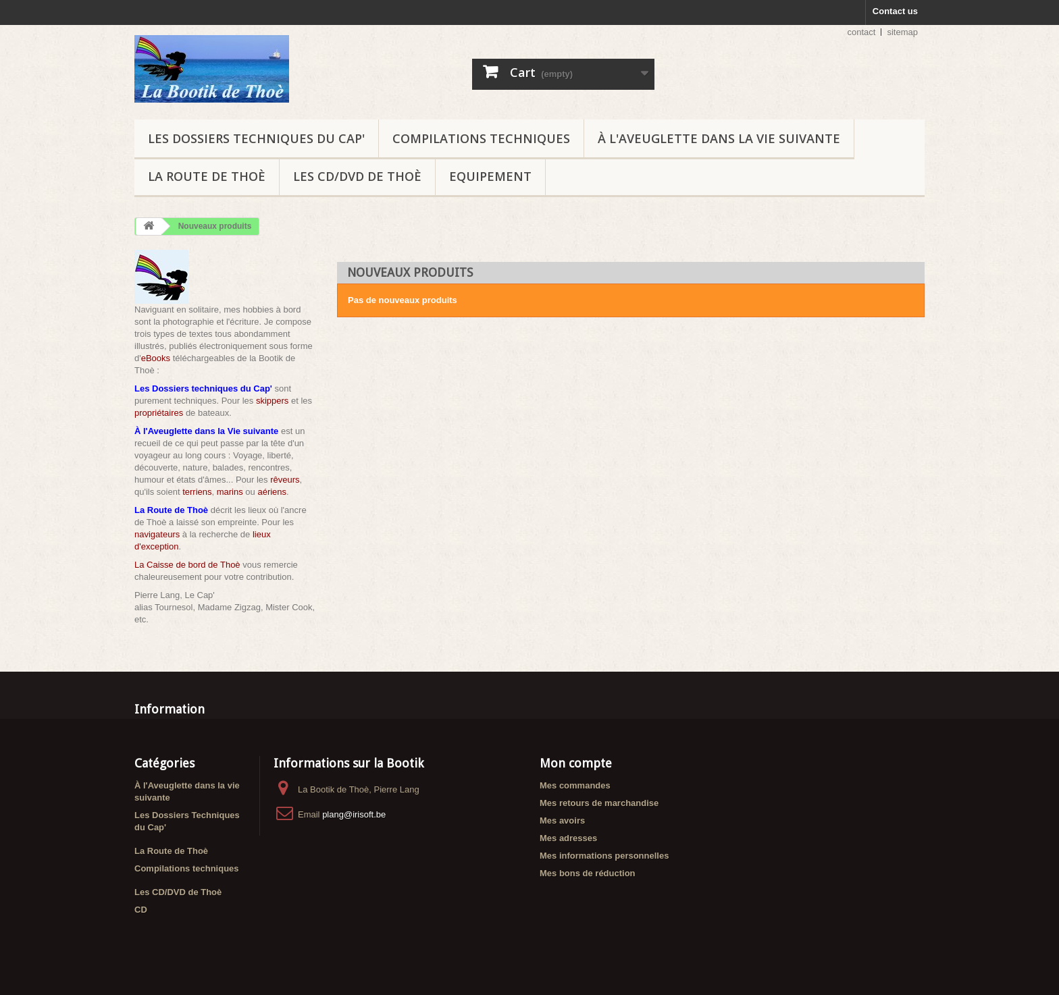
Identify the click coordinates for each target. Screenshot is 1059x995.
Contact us (895, 11)
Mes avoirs (562, 820)
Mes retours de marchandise (599, 803)
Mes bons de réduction (588, 873)
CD (140, 910)
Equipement (490, 176)
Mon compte (576, 763)
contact (862, 32)
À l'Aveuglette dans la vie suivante (719, 138)
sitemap (902, 32)
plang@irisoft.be (354, 814)
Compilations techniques (481, 138)
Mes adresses (568, 838)
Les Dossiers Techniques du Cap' (256, 138)
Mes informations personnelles (604, 856)
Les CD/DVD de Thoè (357, 176)
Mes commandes (575, 785)
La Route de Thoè (206, 176)
